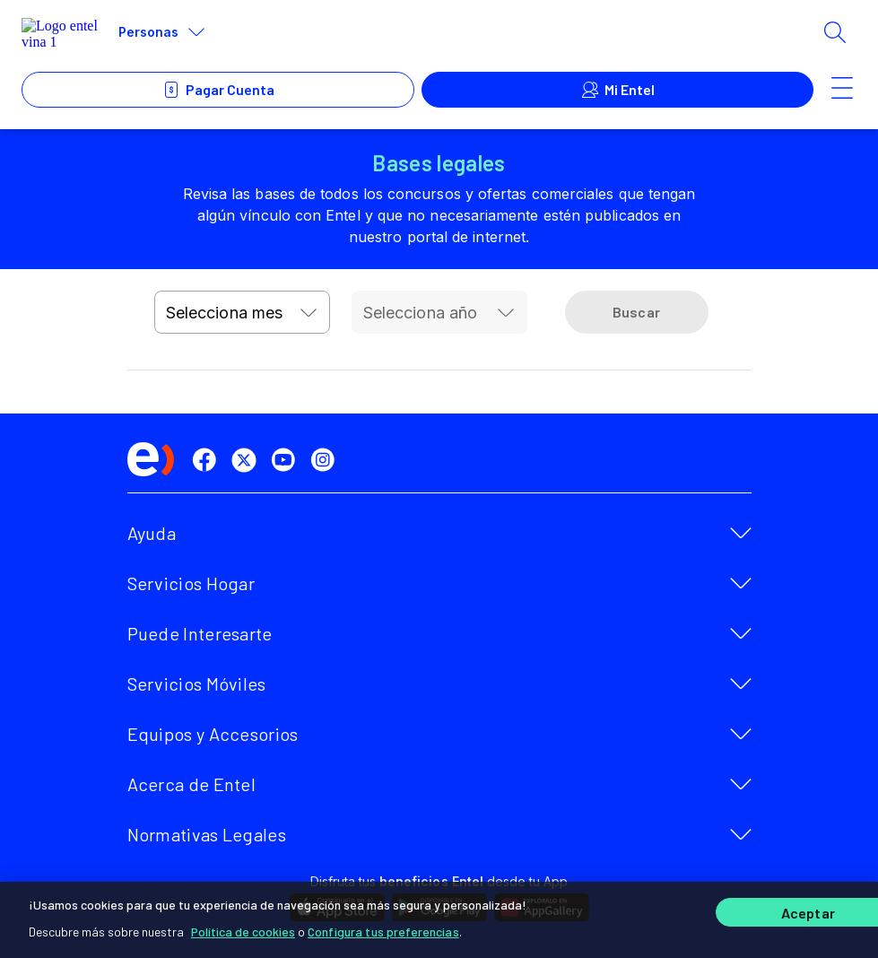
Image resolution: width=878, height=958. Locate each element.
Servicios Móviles (196, 683)
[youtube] (287, 460)
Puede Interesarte (200, 633)
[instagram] (326, 460)
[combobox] (242, 312)
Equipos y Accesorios (213, 734)
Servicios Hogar (191, 583)
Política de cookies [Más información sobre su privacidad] (243, 930)
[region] (439, 919)
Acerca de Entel (191, 784)
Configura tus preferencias (383, 930)
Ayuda (152, 533)
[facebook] (208, 460)
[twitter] (247, 460)
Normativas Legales (206, 834)
